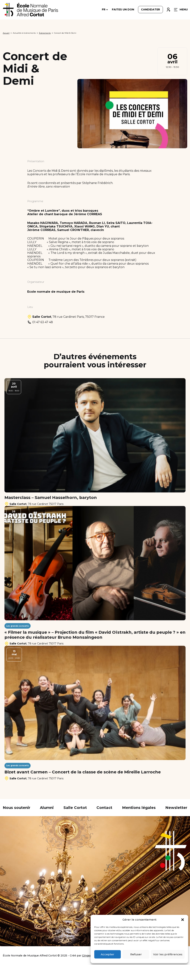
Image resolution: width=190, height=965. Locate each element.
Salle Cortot (75, 807)
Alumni (47, 807)
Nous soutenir (16, 807)
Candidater (150, 9)
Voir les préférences (167, 954)
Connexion (168, 8)
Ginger (86, 955)
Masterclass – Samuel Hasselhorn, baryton (50, 497)
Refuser (136, 954)
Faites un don (123, 9)
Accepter (107, 954)
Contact (104, 807)
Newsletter (176, 807)
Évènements (45, 33)
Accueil (6, 33)
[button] (182, 920)
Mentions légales (139, 807)
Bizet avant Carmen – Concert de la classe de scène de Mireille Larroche (82, 772)
